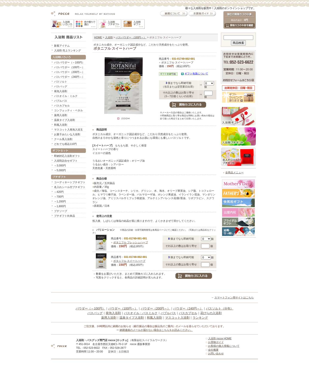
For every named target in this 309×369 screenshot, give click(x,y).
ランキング (200, 317)
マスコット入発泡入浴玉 (68, 129)
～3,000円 (60, 165)
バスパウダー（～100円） (69, 62)
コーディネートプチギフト (69, 182)
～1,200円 (60, 201)
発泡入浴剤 (60, 91)
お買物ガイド (216, 342)
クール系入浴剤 (63, 139)
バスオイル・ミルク (66, 96)
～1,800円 (60, 206)
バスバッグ (60, 86)
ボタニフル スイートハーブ (129, 260)
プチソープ (60, 211)
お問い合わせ (216, 353)
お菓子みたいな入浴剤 (67, 134)
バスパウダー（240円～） (69, 76)
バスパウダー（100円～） (69, 67)
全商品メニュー (234, 172)
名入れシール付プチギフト (69, 187)
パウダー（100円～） (123, 308)
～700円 (59, 196)
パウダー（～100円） (90, 308)
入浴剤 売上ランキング (67, 50)
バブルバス (60, 100)
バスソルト (60, 81)
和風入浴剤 (60, 124)
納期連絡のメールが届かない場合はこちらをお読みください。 (156, 330)
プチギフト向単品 (64, 215)
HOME (98, 37)
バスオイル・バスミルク (141, 313)
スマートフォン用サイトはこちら (234, 297)
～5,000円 (60, 170)
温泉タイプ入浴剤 (64, 120)
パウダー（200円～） (155, 308)
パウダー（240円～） (188, 308)
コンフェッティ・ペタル (68, 110)
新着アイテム (62, 45)
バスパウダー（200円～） (69, 72)
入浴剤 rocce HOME (220, 338)
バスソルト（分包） (219, 308)
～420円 (59, 191)
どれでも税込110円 (65, 144)
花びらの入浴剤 (211, 313)
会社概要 (213, 349)
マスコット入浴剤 (177, 317)
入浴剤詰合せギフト (66, 160)
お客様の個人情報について (223, 345)
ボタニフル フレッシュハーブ (130, 242)
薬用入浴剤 (60, 115)
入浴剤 (109, 37)
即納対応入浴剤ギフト (67, 155)
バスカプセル (62, 105)
